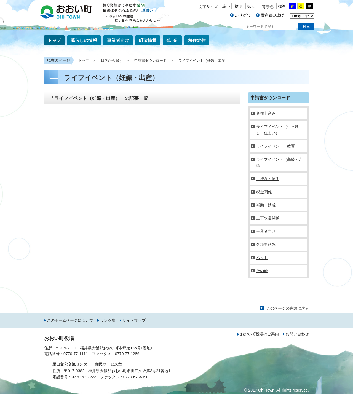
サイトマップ (134, 320)
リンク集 (108, 320)
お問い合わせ (297, 334)
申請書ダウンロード (150, 61)
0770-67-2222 (84, 377)
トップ (54, 40)
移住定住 (197, 40)
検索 (306, 27)
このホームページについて (70, 320)
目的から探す (111, 61)
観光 (173, 40)
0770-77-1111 (75, 354)
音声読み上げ (272, 15)
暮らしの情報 (84, 40)
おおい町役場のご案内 (259, 334)
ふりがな (242, 15)
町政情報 (148, 40)
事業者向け (118, 40)
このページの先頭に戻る (287, 308)
